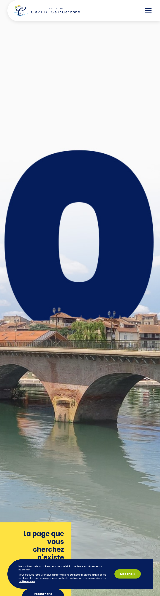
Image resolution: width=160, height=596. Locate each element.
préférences (26, 581)
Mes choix (127, 574)
